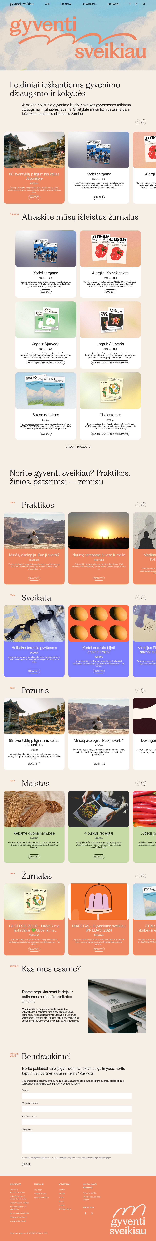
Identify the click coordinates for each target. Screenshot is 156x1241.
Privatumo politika (80, 1158)
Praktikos (38, 505)
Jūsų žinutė (27, 1129)
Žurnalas (37, 876)
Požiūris (35, 690)
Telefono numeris (29, 1116)
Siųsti (26, 1164)
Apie (47, 4)
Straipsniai (89, 4)
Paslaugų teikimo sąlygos (101, 1158)
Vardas (25, 1090)
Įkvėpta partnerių (64, 1209)
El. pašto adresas (30, 1103)
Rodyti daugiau (78, 446)
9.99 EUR (98, 197)
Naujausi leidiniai (40, 1194)
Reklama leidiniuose (41, 1197)
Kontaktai (113, 4)
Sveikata (36, 598)
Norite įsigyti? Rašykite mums (46, 362)
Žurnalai (66, 4)
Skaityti (34, 197)
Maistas (35, 783)
